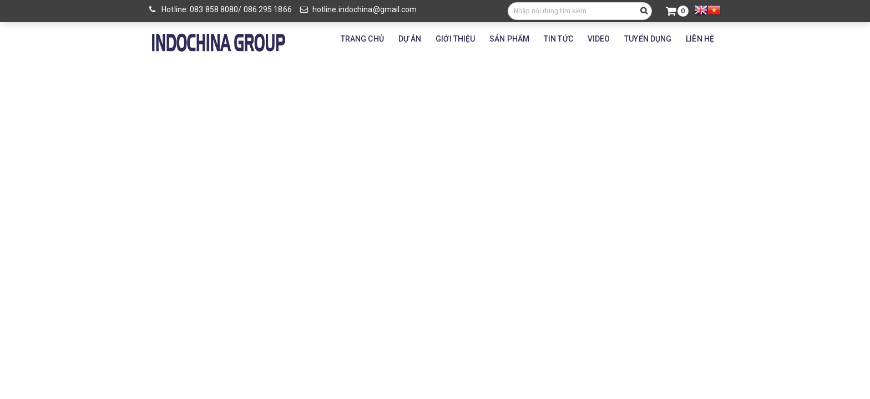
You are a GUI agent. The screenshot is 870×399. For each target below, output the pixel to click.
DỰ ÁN (410, 38)
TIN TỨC (558, 38)
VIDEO (599, 38)
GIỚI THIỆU (455, 38)
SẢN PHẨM (509, 38)
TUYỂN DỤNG (647, 38)
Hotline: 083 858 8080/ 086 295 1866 (220, 9)
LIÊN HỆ (700, 38)
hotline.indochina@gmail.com (358, 9)
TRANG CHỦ (362, 38)
